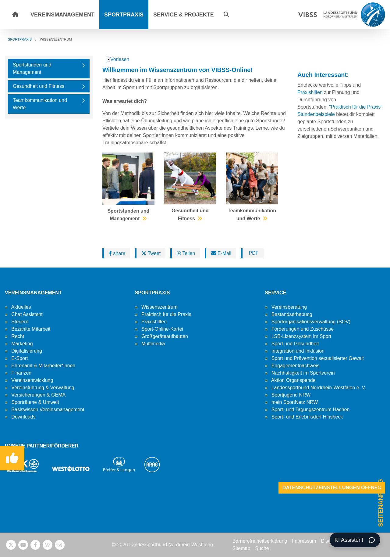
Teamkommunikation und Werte (40, 104)
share (117, 253)
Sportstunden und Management (32, 68)
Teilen (186, 253)
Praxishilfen (310, 92)
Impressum (304, 541)
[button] (226, 14)
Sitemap (241, 548)
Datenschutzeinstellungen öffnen (331, 487)
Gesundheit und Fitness (38, 86)
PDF (252, 253)
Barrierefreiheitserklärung (259, 541)
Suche (262, 548)
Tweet (151, 253)
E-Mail (221, 253)
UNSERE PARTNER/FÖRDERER (42, 445)
